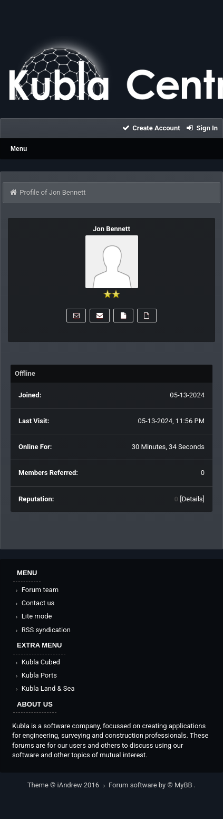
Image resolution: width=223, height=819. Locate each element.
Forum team (36, 590)
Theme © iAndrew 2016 (68, 785)
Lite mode (33, 616)
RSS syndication (42, 630)
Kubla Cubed (37, 662)
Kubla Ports (35, 675)
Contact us (34, 603)
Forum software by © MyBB (151, 785)
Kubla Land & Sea (44, 688)
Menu (19, 149)
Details (192, 499)
